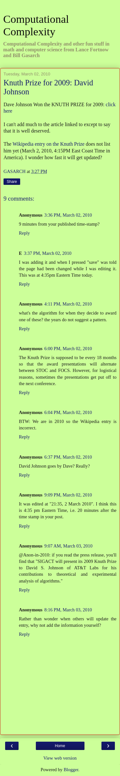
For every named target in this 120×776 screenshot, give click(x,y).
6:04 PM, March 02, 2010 (68, 412)
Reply (24, 233)
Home (60, 746)
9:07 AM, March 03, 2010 (68, 545)
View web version (60, 758)
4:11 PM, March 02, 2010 (68, 303)
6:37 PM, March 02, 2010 (68, 457)
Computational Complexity (36, 25)
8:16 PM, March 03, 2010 (68, 609)
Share (12, 181)
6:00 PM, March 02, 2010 (68, 348)
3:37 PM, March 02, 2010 (48, 253)
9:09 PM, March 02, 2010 (68, 494)
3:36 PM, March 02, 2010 (68, 215)
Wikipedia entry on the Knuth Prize (48, 144)
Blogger (71, 769)
